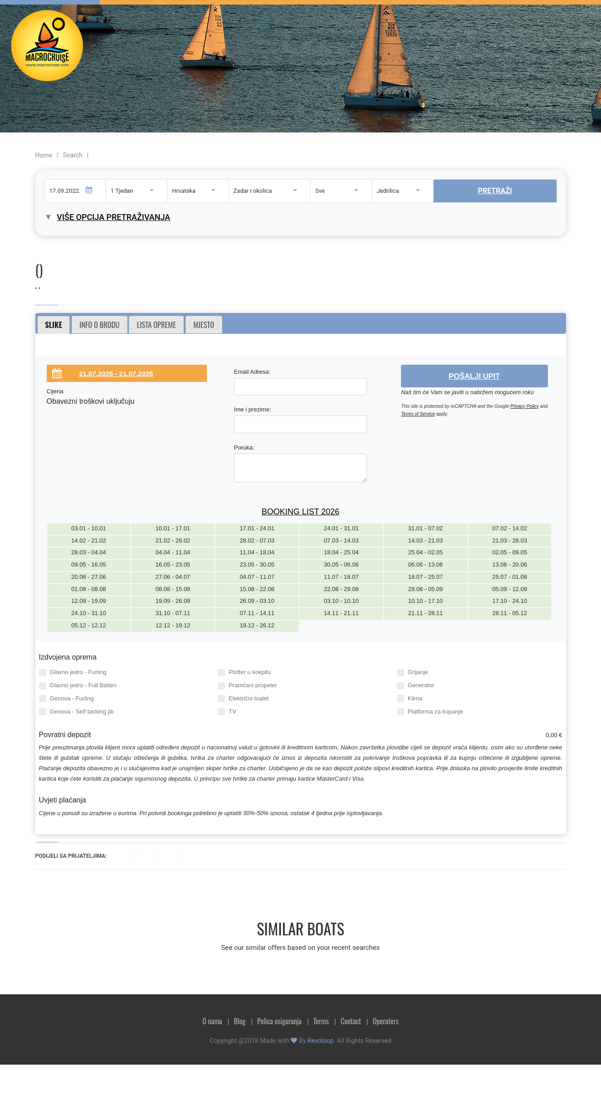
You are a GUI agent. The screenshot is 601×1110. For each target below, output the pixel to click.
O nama (212, 1021)
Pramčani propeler (253, 685)
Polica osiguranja (279, 1021)
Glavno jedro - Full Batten (83, 685)
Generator (421, 685)
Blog (239, 1021)
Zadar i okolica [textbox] (253, 190)
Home (44, 155)
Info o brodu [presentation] (99, 324)
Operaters (386, 1021)
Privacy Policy (524, 406)
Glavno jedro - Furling (78, 672)
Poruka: (244, 447)
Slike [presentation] (53, 324)
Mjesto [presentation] (203, 324)
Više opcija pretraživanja (113, 217)
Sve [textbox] (320, 190)
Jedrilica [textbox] (387, 190)
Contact (351, 1021)
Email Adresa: (252, 371)
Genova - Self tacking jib (82, 711)
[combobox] (136, 191)
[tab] (53, 325)
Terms (321, 1021)
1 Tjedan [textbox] (122, 190)
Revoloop (321, 1040)
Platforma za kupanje (435, 711)
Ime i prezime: (252, 409)
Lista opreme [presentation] (156, 324)
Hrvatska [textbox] (183, 190)
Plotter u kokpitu (250, 672)
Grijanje (418, 672)
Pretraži (495, 190)
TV (232, 711)
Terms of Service (418, 413)
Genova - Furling (72, 698)
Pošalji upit (474, 376)
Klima (415, 698)
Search (73, 155)
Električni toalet (249, 698)
